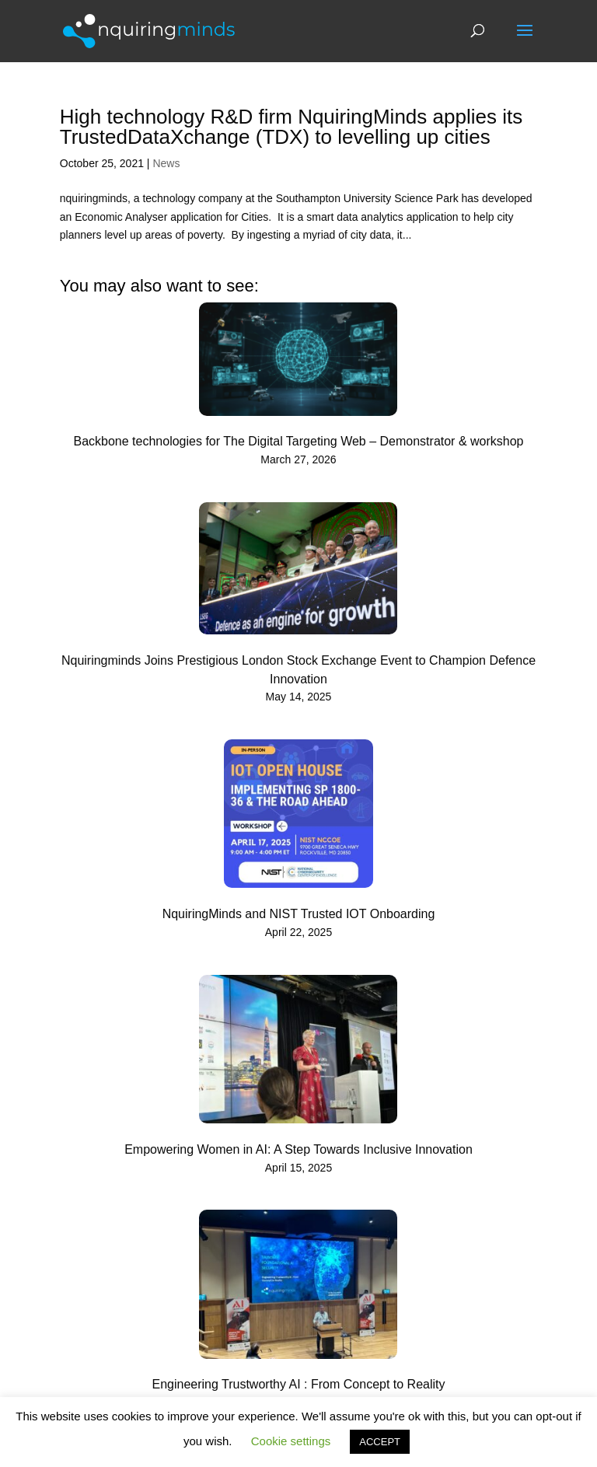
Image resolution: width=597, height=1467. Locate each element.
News (166, 163)
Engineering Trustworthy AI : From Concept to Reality (298, 1384)
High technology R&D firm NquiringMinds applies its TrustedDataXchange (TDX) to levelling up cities (291, 126)
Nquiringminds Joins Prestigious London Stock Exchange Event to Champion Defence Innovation (298, 670)
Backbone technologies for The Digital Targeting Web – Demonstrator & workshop (299, 441)
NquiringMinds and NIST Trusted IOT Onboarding (298, 913)
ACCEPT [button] (379, 1442)
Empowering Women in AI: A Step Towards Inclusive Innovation (298, 1149)
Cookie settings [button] (291, 1441)
